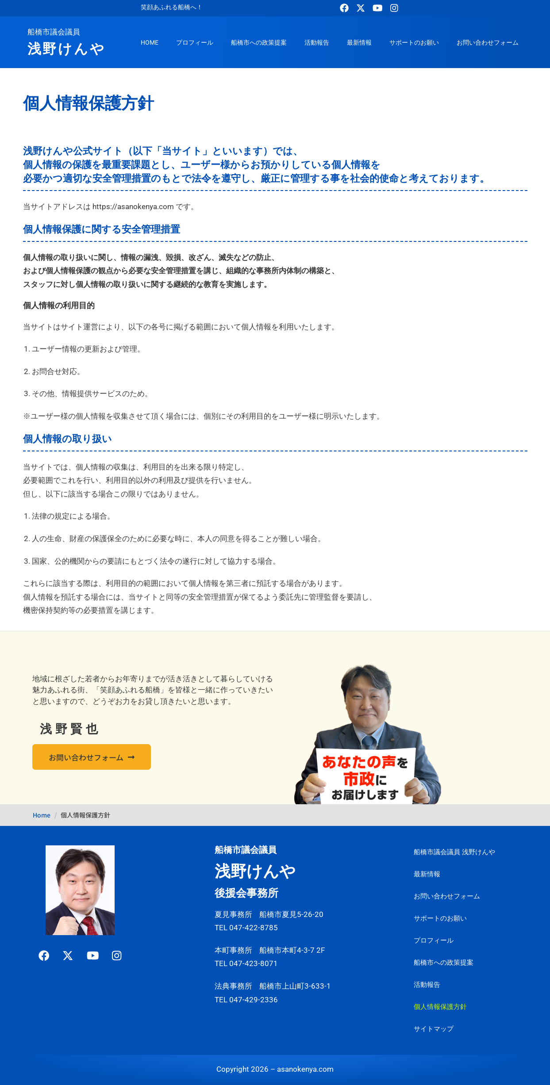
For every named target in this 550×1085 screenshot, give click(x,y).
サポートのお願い (414, 42)
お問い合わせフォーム (488, 42)
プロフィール (194, 42)
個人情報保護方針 (440, 1007)
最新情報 (359, 42)
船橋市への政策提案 (259, 42)
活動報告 (316, 42)
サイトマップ (434, 1029)
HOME (149, 42)
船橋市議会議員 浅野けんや (454, 852)
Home (41, 814)
